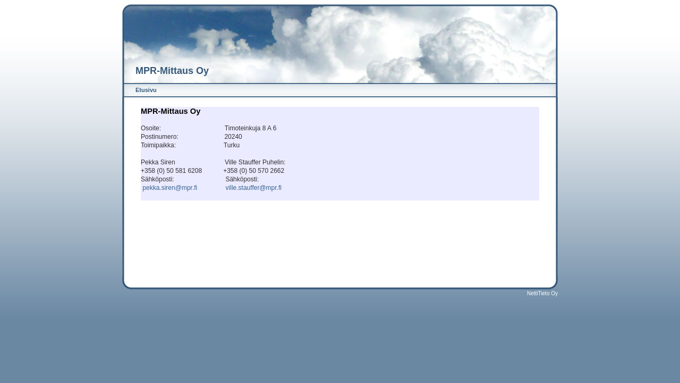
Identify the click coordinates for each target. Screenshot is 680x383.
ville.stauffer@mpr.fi (254, 188)
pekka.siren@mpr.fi (169, 188)
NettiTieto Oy (542, 293)
